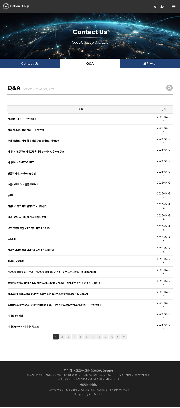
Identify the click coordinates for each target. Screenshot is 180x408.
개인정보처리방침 (88, 385)
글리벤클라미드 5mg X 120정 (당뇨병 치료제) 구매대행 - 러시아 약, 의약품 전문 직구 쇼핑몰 (54, 284)
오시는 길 (150, 64)
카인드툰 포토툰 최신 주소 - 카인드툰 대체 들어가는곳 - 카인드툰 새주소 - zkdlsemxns (52, 273)
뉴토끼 (11, 196)
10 (111, 337)
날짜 (163, 110)
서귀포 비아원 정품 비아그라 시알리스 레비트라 (31, 251)
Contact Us (30, 64)
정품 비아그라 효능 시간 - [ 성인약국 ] (27, 130)
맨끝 (124, 337)
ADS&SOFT (95, 394)
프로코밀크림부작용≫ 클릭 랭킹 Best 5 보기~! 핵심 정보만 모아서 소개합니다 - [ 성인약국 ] (54, 305)
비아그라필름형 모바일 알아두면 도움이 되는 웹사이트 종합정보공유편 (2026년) (48, 295)
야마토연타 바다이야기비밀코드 (23, 327)
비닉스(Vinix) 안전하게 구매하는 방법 (27, 218)
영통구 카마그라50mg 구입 (22, 174)
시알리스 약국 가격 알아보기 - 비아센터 (27, 207)
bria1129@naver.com (138, 375)
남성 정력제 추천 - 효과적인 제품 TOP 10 (29, 229)
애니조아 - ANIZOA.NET (21, 163)
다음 (117, 337)
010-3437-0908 (103, 375)
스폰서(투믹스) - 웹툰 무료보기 (23, 185)
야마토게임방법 (15, 316)
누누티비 (12, 240)
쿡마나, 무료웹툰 (16, 262)
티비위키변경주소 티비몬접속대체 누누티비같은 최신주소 (36, 152)
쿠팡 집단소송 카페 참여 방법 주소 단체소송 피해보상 (34, 141)
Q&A (90, 64)
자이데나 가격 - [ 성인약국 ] (22, 119)
